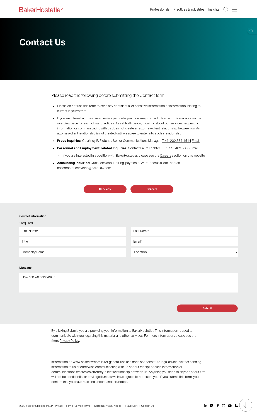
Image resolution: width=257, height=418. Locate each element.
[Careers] (151, 189)
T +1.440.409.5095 (175, 148)
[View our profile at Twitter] (212, 405)
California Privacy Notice (107, 406)
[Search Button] (226, 9)
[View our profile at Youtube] (230, 405)
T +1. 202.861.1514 (176, 140)
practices (107, 123)
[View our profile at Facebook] (218, 405)
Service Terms (82, 406)
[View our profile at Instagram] (223, 405)
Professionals (159, 9)
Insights (213, 9)
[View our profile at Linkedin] (205, 405)
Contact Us (147, 406)
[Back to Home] (41, 9)
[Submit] (207, 308)
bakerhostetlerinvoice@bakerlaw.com (84, 168)
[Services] (105, 189)
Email (196, 140)
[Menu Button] (235, 9)
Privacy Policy (69, 340)
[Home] (250, 31)
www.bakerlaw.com (86, 362)
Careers (165, 155)
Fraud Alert (131, 406)
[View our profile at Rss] (236, 405)
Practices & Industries (189, 9)
